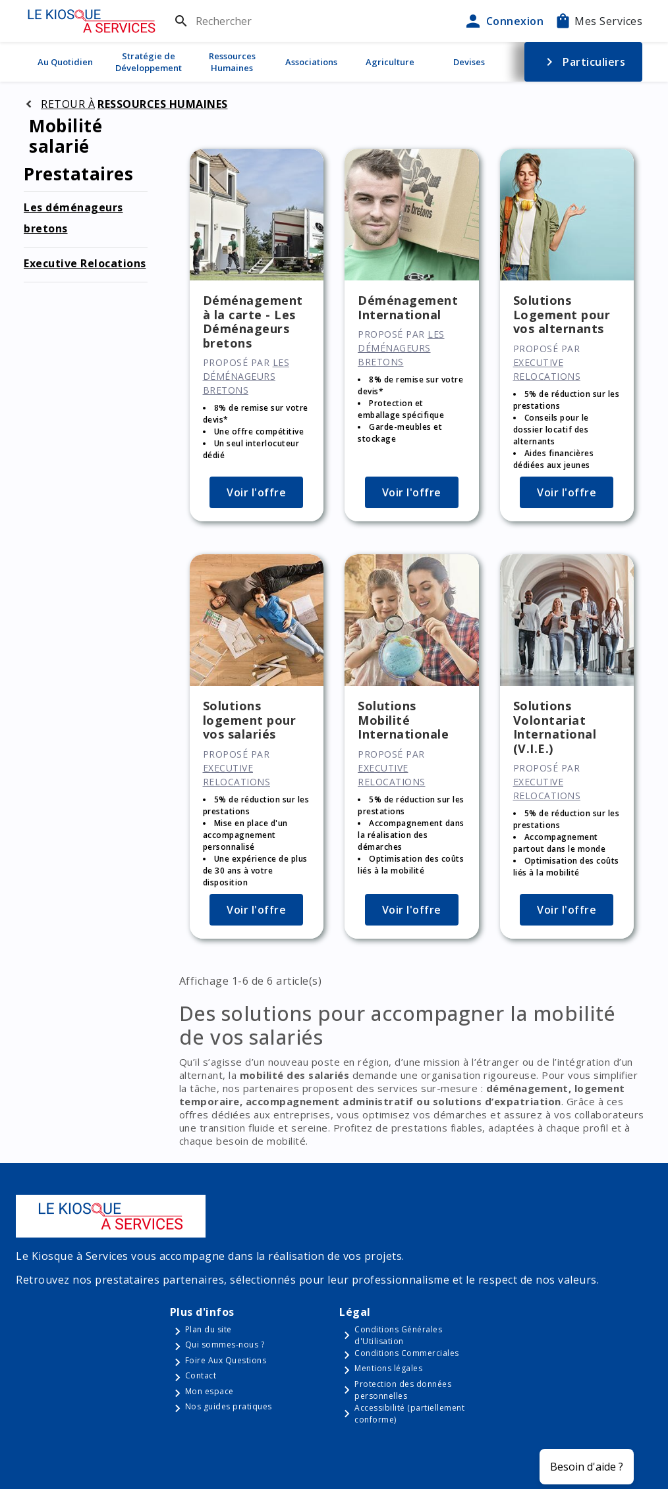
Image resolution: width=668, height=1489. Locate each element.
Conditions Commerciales (406, 1353)
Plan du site (208, 1329)
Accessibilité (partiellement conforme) (409, 1413)
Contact (201, 1375)
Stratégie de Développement (148, 62)
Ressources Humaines (232, 62)
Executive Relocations (85, 263)
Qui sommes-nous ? (225, 1344)
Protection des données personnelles (402, 1389)
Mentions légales (388, 1368)
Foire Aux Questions (226, 1360)
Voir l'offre (256, 492)
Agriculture (390, 62)
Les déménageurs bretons (246, 376)
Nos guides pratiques (228, 1406)
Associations (311, 62)
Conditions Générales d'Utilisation (398, 1335)
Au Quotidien (65, 62)
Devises (469, 62)
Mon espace (209, 1391)
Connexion (503, 21)
